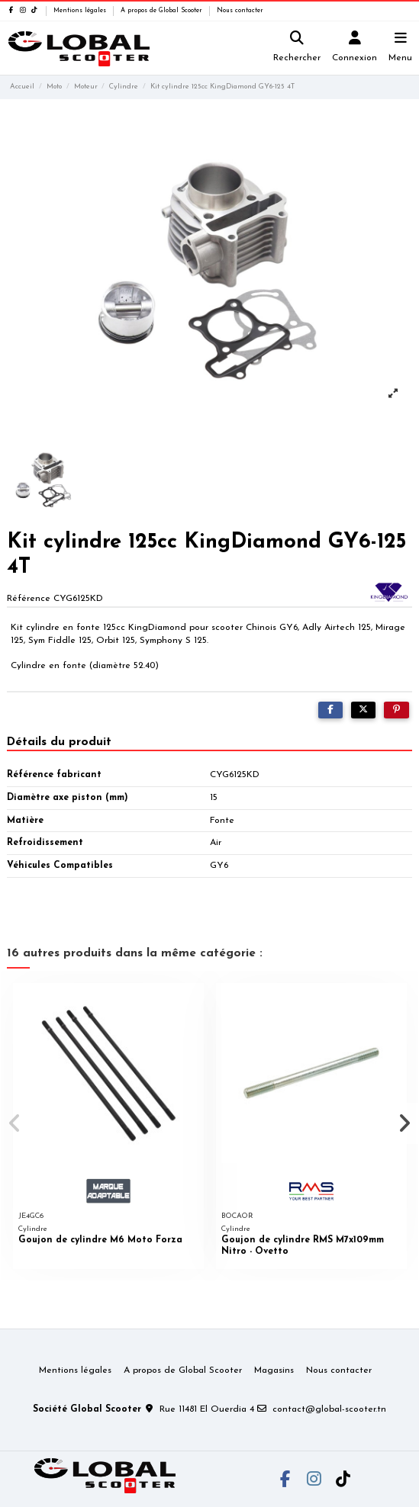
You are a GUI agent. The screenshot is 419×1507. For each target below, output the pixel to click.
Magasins (274, 1370)
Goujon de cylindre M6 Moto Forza (100, 1240)
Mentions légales (80, 11)
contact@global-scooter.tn (329, 1409)
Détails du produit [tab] (59, 742)
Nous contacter (240, 11)
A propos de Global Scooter (163, 11)
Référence (28, 598)
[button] (14, 1123)
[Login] (355, 48)
